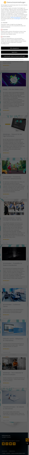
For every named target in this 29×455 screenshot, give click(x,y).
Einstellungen (17, 14)
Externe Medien (6, 32)
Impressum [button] (21, 55)
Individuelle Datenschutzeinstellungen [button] (14, 52)
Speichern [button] (14, 48)
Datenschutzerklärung (16, 13)
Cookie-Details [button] (8, 55)
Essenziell (4, 18)
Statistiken (5, 25)
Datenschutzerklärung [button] (15, 55)
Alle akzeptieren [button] (14, 44)
